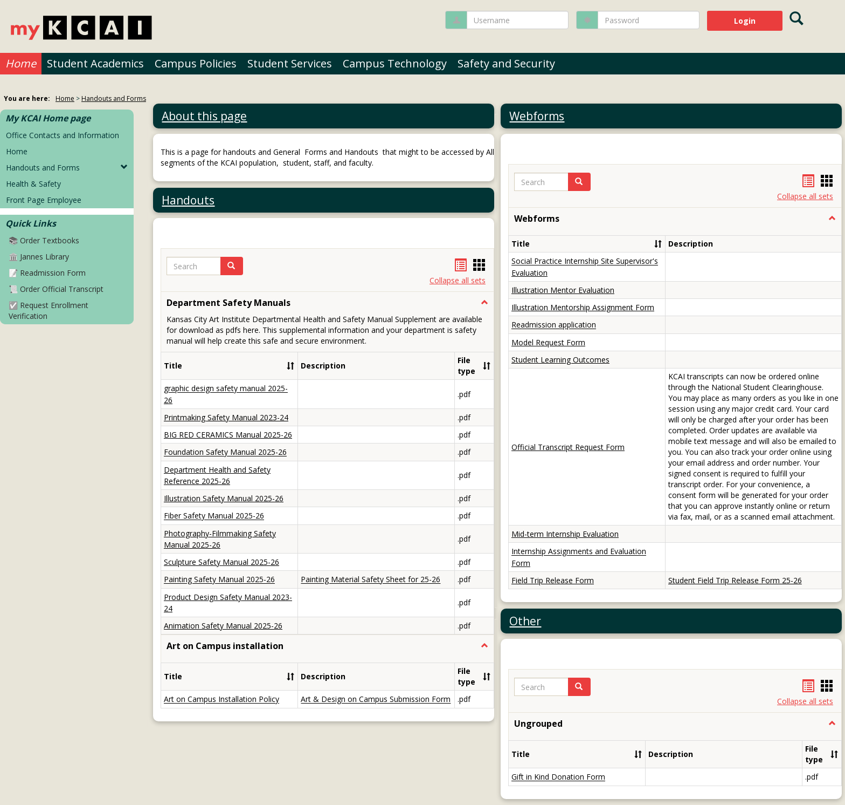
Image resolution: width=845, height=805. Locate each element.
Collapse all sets (458, 280)
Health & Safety (33, 184)
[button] (231, 266)
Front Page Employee (43, 200)
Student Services (289, 63)
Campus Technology (395, 63)
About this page (204, 116)
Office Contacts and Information (62, 135)
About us (388, 783)
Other (525, 428)
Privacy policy (326, 783)
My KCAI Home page (48, 118)
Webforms (536, 116)
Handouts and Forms (113, 98)
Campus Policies (196, 63)
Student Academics (95, 63)
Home (20, 63)
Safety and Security (506, 63)
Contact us (443, 783)
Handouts (188, 200)
